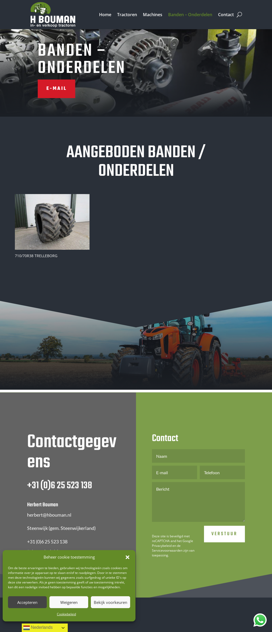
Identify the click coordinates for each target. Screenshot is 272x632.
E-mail (39, 89)
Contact (226, 14)
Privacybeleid (162, 557)
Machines (152, 14)
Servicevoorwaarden (167, 561)
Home (105, 14)
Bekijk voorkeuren (110, 602)
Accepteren (27, 602)
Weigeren (69, 602)
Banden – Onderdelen (190, 14)
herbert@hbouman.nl (49, 526)
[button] (127, 557)
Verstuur (224, 545)
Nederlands (38, 628)
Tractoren (127, 14)
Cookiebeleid (66, 614)
